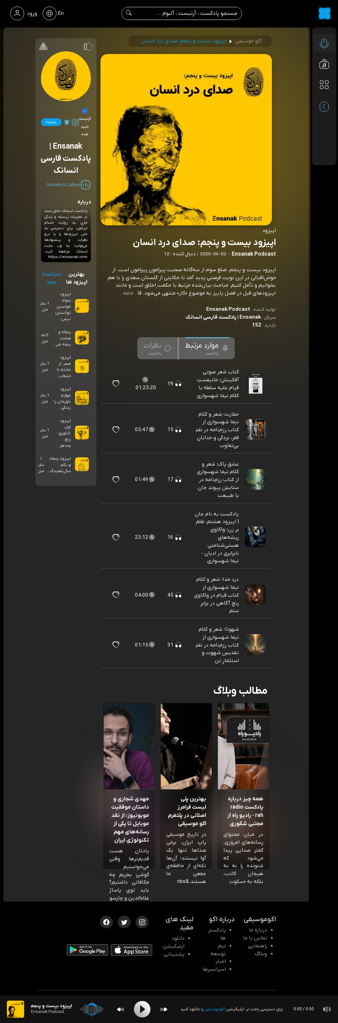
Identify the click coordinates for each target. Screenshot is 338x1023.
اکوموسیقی (214, 1009)
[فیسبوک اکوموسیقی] (106, 921)
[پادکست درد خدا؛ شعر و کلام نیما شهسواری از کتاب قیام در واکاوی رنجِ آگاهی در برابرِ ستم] (256, 595)
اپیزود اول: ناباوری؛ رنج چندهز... (64, 433)
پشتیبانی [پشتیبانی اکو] (174, 954)
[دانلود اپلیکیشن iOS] (131, 951)
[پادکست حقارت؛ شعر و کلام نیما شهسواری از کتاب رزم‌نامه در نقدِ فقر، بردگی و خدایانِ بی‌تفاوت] (256, 429)
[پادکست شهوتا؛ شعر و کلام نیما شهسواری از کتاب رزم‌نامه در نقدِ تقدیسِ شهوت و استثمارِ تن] (256, 644)
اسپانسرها (214, 969)
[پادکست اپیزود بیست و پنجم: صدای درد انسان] (15, 1009)
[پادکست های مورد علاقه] (324, 98)
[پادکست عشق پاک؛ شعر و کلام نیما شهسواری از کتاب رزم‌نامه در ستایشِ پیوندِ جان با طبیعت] (256, 479)
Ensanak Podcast (228, 309)
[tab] (207, 348)
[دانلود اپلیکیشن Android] (87, 951)
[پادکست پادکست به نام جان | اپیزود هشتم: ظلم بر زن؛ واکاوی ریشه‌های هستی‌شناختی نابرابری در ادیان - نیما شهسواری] (256, 537)
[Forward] (164, 1009)
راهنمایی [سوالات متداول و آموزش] (257, 945)
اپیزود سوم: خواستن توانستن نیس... (63, 306)
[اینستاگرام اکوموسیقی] (142, 921)
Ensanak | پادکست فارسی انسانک (223, 317)
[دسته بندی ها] (324, 84)
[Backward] (120, 1009)
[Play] (142, 1009)
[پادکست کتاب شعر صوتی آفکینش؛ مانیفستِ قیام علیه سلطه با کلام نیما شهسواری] (256, 383)
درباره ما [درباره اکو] (258, 930)
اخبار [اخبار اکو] (220, 961)
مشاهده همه (51, 278)
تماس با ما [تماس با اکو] (255, 938)
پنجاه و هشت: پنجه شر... (62, 338)
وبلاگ (261, 953)
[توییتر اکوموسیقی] (124, 921)
